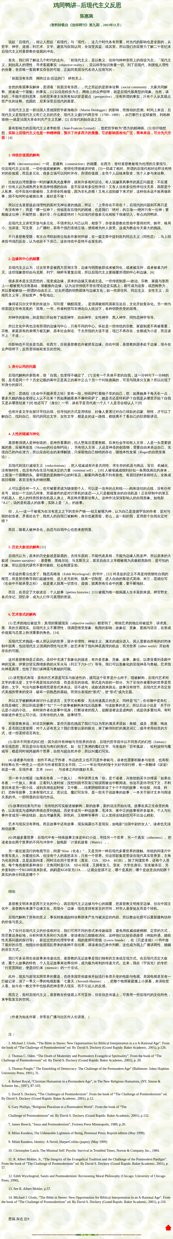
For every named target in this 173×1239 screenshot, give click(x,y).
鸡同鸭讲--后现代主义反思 (86, 5)
